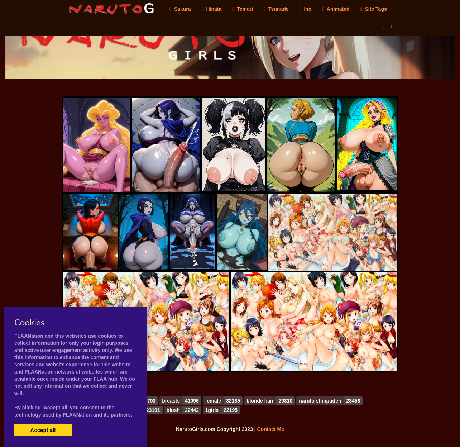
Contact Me (270, 429)
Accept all (43, 430)
